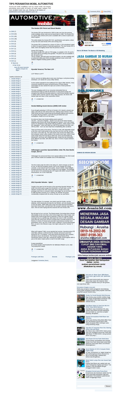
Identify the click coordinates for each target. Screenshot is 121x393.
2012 (12, 39)
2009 (12, 31)
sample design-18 (16, 115)
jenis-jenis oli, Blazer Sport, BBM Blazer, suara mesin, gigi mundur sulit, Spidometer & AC (98, 276)
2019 (12, 51)
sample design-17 (16, 113)
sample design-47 (16, 177)
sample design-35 (16, 151)
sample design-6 (16, 89)
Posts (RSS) (107, 11)
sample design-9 (16, 96)
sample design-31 (16, 142)
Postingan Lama (70, 257)
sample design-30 (16, 140)
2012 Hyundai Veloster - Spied (42, 182)
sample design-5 (16, 87)
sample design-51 (16, 185)
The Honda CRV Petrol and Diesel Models (46, 28)
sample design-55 (16, 194)
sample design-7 (16, 91)
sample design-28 (16, 136)
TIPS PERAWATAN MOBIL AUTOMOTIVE (31, 3)
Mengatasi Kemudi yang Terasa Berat (96, 371)
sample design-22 (16, 123)
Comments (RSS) (95, 11)
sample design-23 (16, 125)
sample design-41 (16, 164)
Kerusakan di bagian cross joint (86, 287)
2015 (12, 44)
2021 (12, 56)
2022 (12, 58)
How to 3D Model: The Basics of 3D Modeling (91, 50)
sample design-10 (16, 98)
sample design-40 (16, 162)
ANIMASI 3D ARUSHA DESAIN (86, 152)
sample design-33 (16, 147)
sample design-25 (16, 130)
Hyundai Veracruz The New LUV (42, 69)
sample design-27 (16, 134)
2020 (12, 53)
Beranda (54, 257)
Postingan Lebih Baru (37, 257)
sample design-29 (16, 138)
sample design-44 (16, 170)
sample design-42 (16, 166)
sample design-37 (16, 155)
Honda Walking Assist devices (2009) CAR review (48, 106)
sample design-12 (16, 102)
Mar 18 (16, 65)
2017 (12, 48)
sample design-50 (16, 183)
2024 (12, 61)
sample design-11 (16, 100)
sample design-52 (16, 187)
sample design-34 (16, 149)
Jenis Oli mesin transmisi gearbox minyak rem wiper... (21, 69)
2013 (12, 41)
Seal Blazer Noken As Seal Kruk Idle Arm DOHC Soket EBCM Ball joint (97, 306)
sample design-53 (16, 189)
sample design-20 (16, 119)
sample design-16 (16, 110)
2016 (12, 46)
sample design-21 (16, 121)
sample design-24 (16, 128)
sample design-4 (16, 85)
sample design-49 (16, 181)
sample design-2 (16, 81)
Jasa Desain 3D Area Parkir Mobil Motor (97, 339)
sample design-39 (16, 160)
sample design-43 (16, 168)
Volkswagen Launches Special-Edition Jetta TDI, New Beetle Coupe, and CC (52, 150)
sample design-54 (16, 192)
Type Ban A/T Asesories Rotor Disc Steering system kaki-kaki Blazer (98, 328)
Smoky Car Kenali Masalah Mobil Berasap (98, 295)
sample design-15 (16, 108)
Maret (14, 63)
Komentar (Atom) (43, 260)
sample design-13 (16, 104)
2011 (12, 36)
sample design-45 (16, 172)
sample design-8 (16, 93)
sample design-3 (16, 83)
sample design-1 (16, 78)
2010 (12, 34)
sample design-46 (16, 175)
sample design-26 (16, 132)
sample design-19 (16, 117)
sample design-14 (16, 106)
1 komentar (40, 99)
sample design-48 (16, 179)
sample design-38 (16, 157)
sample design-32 (16, 145)
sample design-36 (16, 153)
